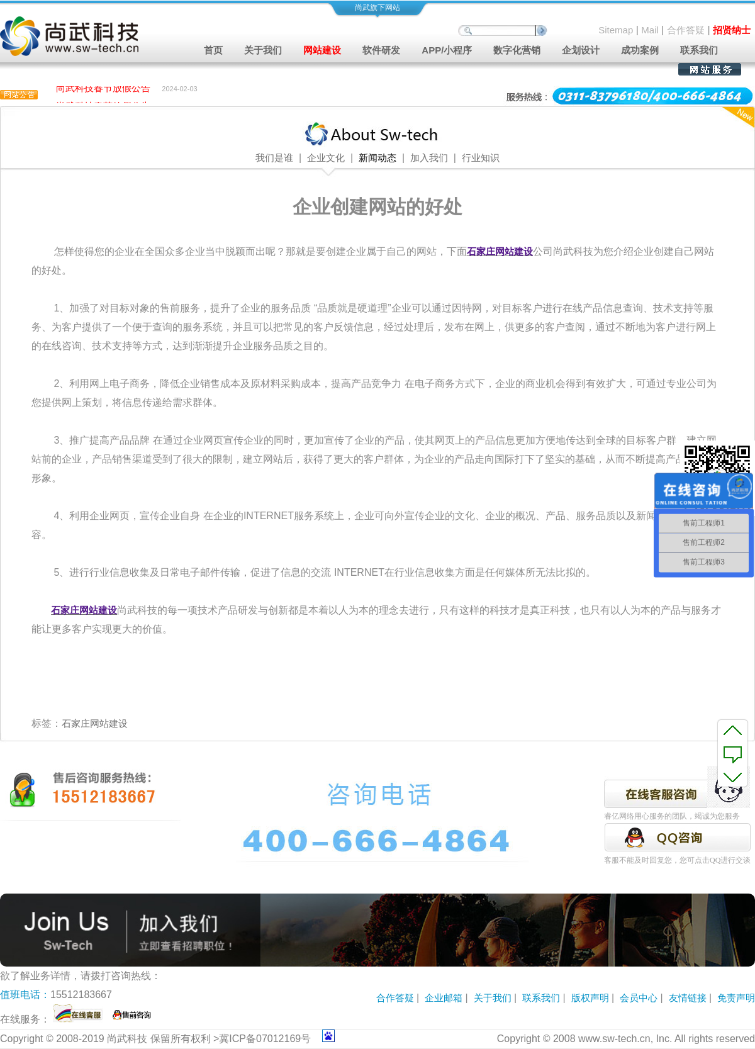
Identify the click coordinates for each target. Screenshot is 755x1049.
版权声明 (590, 997)
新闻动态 (377, 158)
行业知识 (481, 158)
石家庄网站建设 (95, 723)
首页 (213, 50)
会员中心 (638, 997)
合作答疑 (686, 30)
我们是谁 (274, 158)
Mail (650, 30)
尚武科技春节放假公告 (103, 89)
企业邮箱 (443, 997)
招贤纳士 (732, 30)
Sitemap (615, 30)
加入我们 (429, 158)
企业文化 (326, 158)
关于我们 (493, 997)
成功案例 (640, 50)
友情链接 (688, 997)
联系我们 (699, 50)
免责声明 (736, 997)
